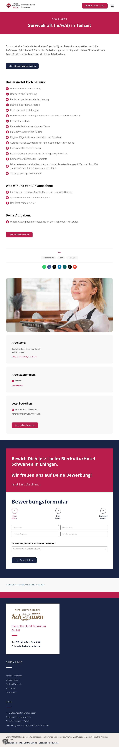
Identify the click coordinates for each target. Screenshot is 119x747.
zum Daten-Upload (24, 560)
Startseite (10, 585)
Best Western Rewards (48, 743)
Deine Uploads (58, 517)
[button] (112, 6)
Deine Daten (14, 517)
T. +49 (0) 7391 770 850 (26, 641)
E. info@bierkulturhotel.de (26, 646)
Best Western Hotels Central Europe (21, 743)
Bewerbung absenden (103, 517)
